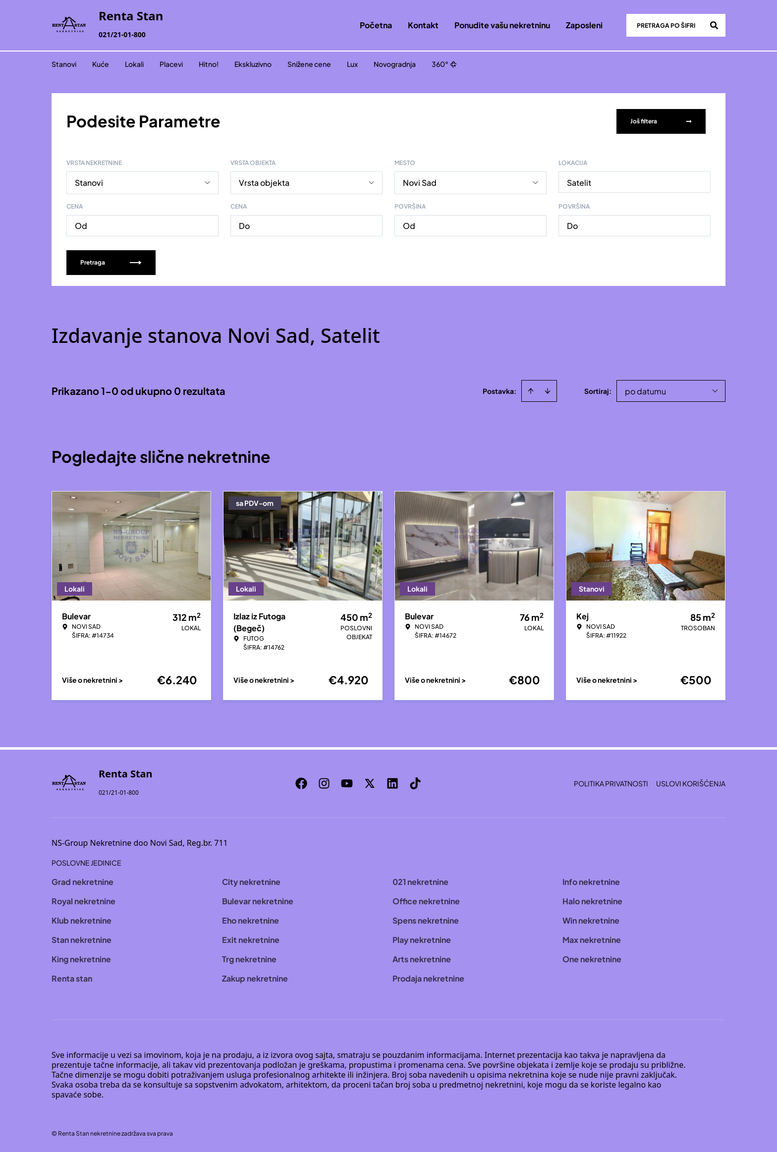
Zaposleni (584, 25)
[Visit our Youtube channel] (352, 782)
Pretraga (111, 261)
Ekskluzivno (253, 63)
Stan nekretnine (81, 938)
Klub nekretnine (81, 919)
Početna (376, 25)
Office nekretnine (426, 900)
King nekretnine (81, 958)
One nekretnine (591, 958)
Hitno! (209, 63)
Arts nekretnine (421, 958)
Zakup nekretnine (255, 977)
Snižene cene (309, 63)
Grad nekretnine (82, 881)
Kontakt (423, 25)
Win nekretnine (590, 919)
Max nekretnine (591, 938)
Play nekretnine (421, 938)
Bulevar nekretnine (257, 900)
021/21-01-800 (122, 34)
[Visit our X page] (375, 782)
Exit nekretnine (250, 938)
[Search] (714, 25)
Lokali (134, 63)
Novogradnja (395, 63)
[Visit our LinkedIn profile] (397, 782)
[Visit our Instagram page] (329, 782)
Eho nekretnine (250, 919)
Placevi (171, 63)
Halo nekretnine (592, 900)
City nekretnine (251, 881)
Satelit (579, 181)
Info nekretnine (591, 881)
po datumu (645, 390)
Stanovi (64, 63)
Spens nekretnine (425, 919)
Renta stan (72, 977)
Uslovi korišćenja (690, 782)
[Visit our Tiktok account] (420, 782)
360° (444, 63)
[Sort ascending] (530, 390)
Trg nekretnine (249, 958)
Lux (352, 63)
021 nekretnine (420, 881)
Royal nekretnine (83, 900)
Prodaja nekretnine (428, 977)
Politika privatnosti (611, 782)
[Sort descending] (547, 390)
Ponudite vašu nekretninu (502, 25)
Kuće (100, 63)
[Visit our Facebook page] (306, 782)
